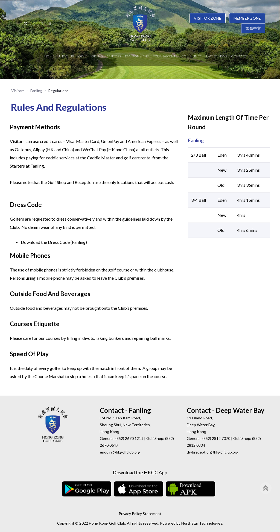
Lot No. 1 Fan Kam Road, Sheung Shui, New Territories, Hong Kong (125, 425)
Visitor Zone (207, 18)
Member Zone (247, 18)
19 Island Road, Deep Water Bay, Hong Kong (201, 425)
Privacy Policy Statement (140, 513)
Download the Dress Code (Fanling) (54, 242)
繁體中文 (253, 28)
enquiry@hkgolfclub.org (120, 452)
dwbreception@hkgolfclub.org (212, 452)
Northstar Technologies (201, 523)
